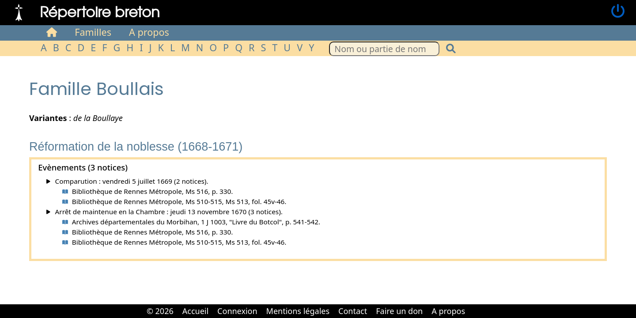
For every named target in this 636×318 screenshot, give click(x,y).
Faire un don (399, 311)
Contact (352, 311)
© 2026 (160, 311)
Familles (93, 32)
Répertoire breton (100, 11)
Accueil (195, 311)
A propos (149, 32)
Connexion (237, 311)
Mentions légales (297, 311)
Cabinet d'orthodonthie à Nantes (475, 304)
